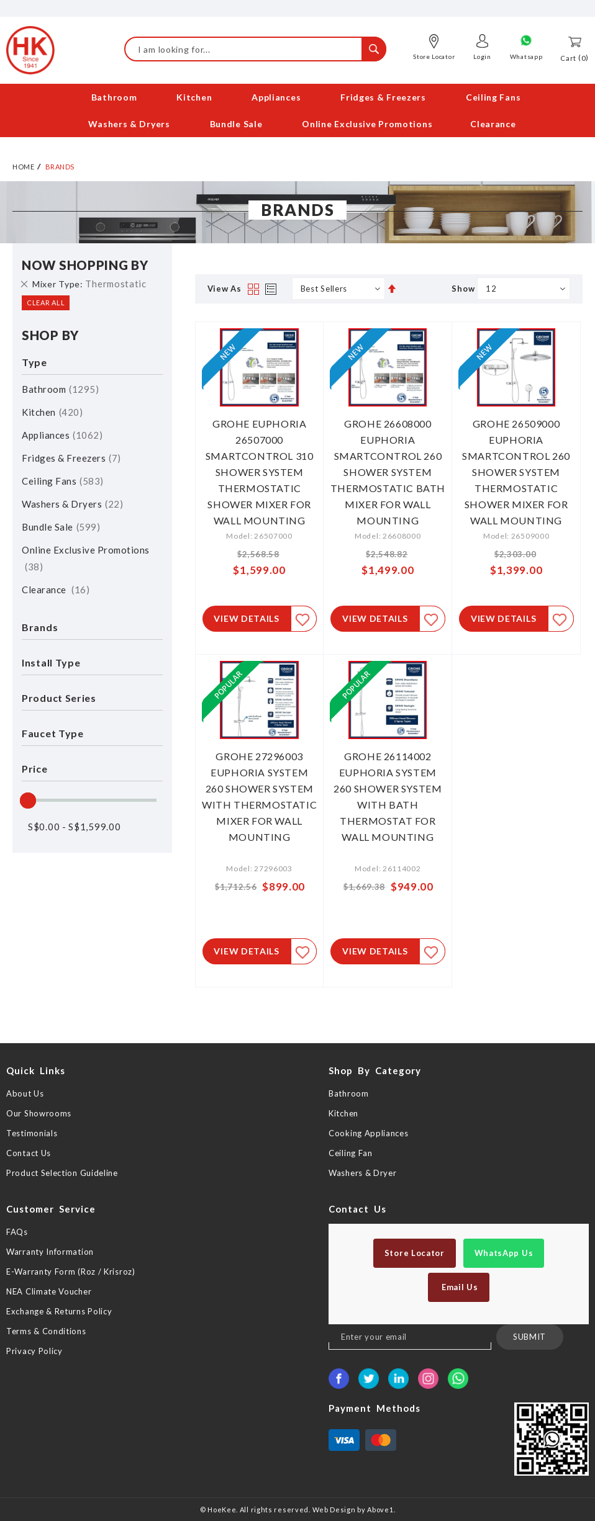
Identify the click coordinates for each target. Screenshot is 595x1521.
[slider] (28, 798)
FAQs (17, 1232)
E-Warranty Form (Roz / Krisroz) (70, 1271)
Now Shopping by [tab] (85, 262)
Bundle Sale (61, 524)
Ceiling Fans (63, 478)
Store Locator (434, 56)
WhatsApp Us (504, 1253)
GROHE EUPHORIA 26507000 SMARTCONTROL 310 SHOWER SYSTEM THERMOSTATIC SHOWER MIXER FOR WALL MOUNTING (260, 469)
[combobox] (255, 49)
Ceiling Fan (351, 1153)
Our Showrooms (38, 1113)
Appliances (62, 432)
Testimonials (31, 1133)
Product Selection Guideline (62, 1173)
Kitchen (52, 409)
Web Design (334, 1509)
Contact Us (28, 1153)
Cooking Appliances (369, 1133)
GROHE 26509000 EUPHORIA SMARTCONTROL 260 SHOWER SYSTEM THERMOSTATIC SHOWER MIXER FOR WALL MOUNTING (516, 469)
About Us (25, 1093)
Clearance (55, 587)
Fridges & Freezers (71, 455)
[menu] (297, 110)
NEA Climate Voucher (48, 1291)
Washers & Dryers (72, 501)
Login (482, 56)
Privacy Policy (34, 1351)
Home (23, 164)
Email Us (458, 1287)
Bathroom (60, 386)
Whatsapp (526, 56)
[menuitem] (115, 97)
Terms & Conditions (46, 1331)
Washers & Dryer (363, 1173)
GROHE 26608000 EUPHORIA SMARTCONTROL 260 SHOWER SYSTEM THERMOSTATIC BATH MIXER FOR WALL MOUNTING (387, 469)
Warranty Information (50, 1252)
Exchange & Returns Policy (59, 1311)
